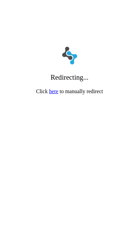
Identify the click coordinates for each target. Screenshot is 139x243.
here (54, 91)
